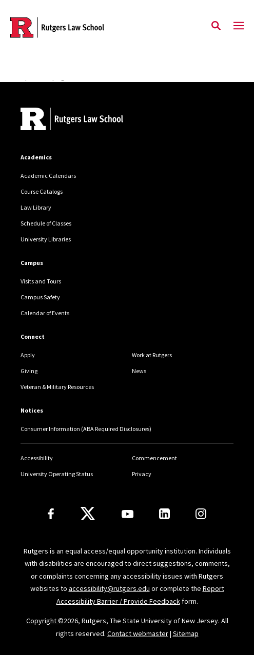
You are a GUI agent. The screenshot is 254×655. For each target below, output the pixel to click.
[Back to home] (90, 120)
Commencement (154, 458)
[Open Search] (216, 26)
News (139, 371)
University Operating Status (57, 474)
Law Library (36, 207)
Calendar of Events (45, 313)
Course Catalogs (42, 191)
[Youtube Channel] (127, 514)
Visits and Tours (41, 281)
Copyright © (45, 620)
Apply (28, 355)
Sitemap (186, 633)
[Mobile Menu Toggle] (238, 26)
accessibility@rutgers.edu (109, 588)
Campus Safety (40, 297)
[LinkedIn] (164, 513)
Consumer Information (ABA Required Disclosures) (86, 429)
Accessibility (37, 458)
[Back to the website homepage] (57, 27)
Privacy (141, 474)
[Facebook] (51, 513)
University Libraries (46, 239)
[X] (88, 514)
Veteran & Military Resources (57, 387)
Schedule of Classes (46, 223)
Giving (29, 371)
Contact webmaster (137, 633)
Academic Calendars (48, 175)
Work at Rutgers (152, 355)
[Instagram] (201, 513)
